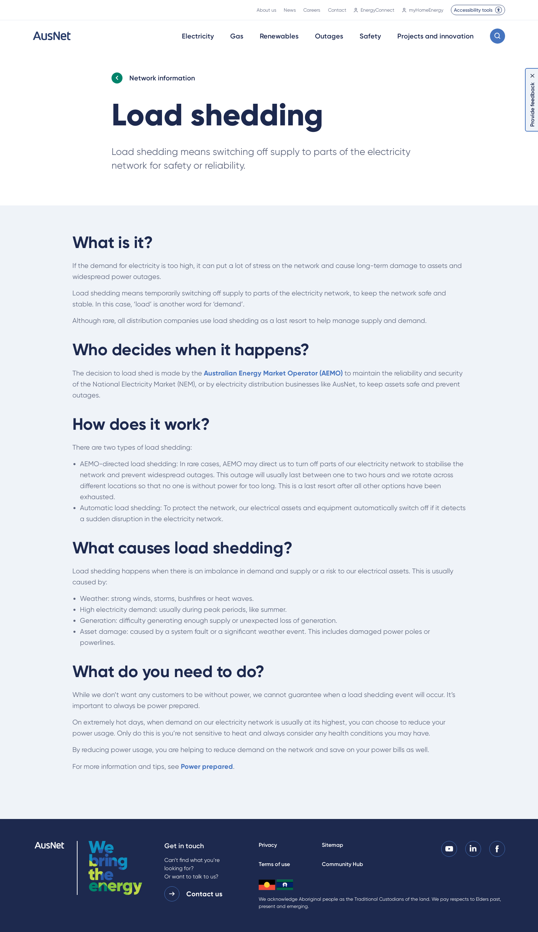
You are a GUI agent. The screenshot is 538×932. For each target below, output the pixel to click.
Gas (236, 36)
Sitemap (332, 845)
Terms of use (274, 864)
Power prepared (207, 766)
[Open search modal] (497, 36)
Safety (370, 36)
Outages (329, 36)
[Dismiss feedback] (532, 75)
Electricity (198, 36)
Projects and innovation (435, 36)
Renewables (279, 36)
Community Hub (342, 864)
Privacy (268, 845)
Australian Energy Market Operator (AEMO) (273, 373)
